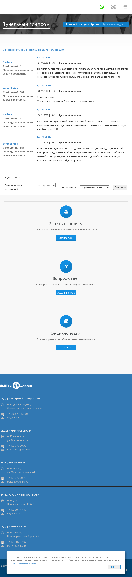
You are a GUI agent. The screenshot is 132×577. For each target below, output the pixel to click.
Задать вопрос (66, 292)
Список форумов (13, 49)
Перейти (66, 347)
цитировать (44, 57)
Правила (43, 49)
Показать (120, 187)
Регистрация (56, 49)
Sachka (7, 62)
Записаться (66, 238)
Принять (114, 566)
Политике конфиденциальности (25, 563)
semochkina (10, 88)
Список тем (31, 49)
